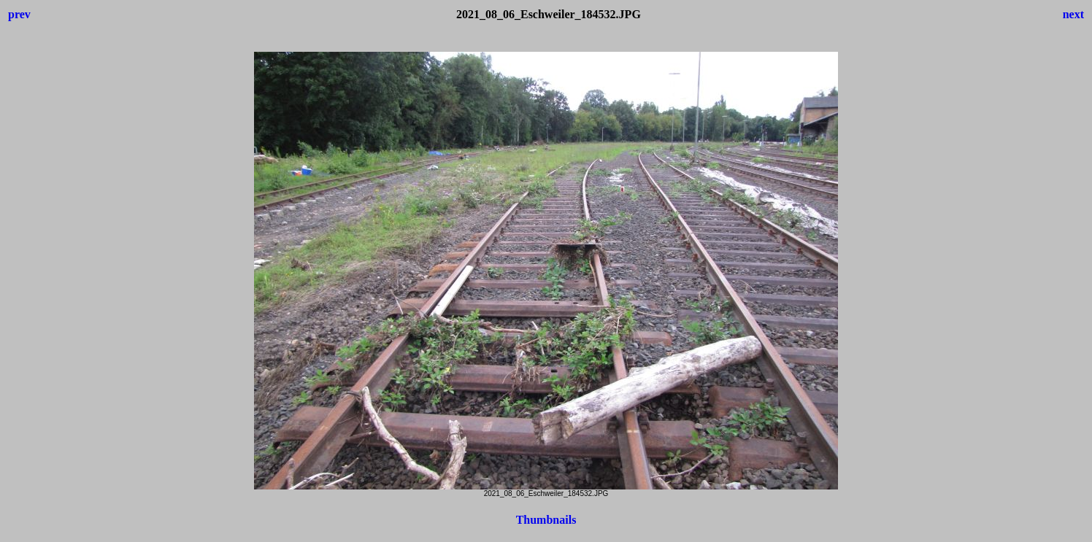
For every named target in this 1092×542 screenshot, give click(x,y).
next (1073, 14)
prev (19, 14)
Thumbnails (546, 520)
